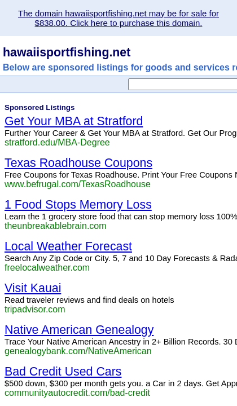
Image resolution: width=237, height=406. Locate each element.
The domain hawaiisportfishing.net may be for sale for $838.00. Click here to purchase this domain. (118, 18)
